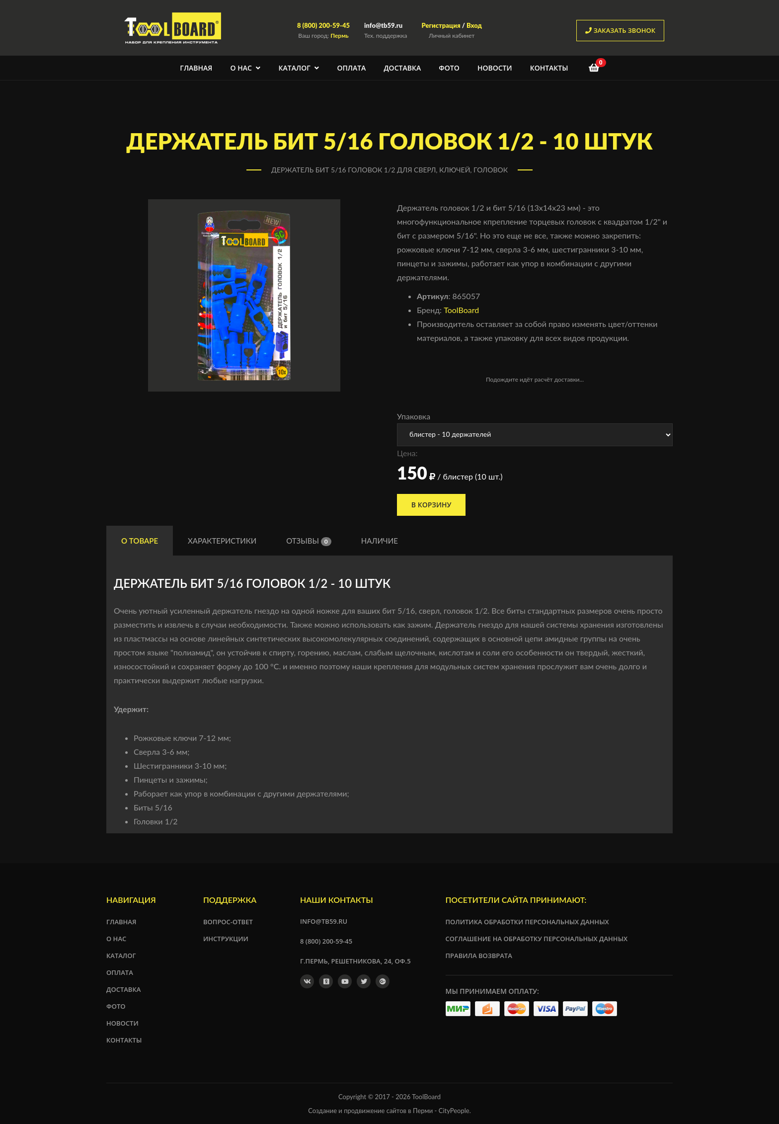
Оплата (351, 68)
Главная (196, 68)
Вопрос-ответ (228, 921)
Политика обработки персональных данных (527, 921)
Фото (449, 68)
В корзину (432, 504)
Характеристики (222, 540)
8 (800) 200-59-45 (323, 25)
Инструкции (225, 938)
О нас (246, 68)
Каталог (299, 68)
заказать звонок (620, 30)
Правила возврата (479, 955)
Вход (474, 25)
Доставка (402, 68)
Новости (494, 68)
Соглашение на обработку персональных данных (537, 938)
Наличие (379, 540)
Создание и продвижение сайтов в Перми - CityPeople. (389, 1111)
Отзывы (308, 541)
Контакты (549, 68)
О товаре (139, 540)
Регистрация (440, 25)
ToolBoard (461, 310)
